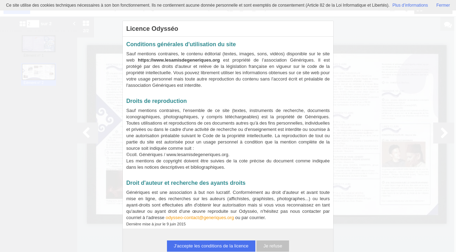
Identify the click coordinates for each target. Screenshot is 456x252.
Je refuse (272, 245)
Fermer (443, 5)
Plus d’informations (410, 5)
